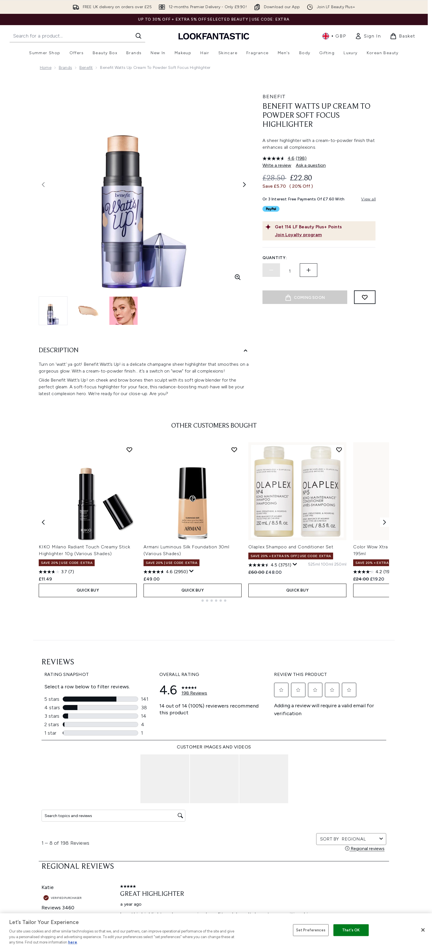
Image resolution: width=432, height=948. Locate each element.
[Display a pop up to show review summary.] (191, 610)
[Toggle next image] (244, 184)
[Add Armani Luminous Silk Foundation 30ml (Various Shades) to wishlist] (234, 488)
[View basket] (403, 36)
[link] (367, 36)
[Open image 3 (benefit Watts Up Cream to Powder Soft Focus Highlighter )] (123, 311)
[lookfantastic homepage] (214, 36)
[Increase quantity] (308, 270)
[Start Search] (138, 36)
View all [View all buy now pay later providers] (368, 199)
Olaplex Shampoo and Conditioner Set (290, 585)
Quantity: (274, 257)
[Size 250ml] (340, 603)
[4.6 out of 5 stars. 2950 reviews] (166, 610)
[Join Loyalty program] (324, 234)
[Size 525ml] (314, 603)
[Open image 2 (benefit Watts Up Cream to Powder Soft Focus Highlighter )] (88, 311)
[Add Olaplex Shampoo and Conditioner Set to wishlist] (339, 488)
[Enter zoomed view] (237, 277)
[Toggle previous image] (43, 184)
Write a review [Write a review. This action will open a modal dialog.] (276, 165)
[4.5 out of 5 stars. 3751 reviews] (269, 604)
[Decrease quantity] (271, 270)
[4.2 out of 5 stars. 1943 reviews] (375, 610)
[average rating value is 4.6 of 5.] (279, 158)
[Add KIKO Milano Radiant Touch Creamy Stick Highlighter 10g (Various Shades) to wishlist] (129, 488)
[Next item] (384, 561)
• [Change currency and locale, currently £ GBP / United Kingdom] (334, 36)
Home (45, 67)
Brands (65, 67)
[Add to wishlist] (364, 297)
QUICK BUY (88, 629)
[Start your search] (77, 36)
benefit (86, 67)
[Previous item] (43, 561)
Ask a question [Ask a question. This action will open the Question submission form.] (311, 165)
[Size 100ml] (327, 603)
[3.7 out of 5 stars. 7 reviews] (56, 610)
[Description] (144, 350)
